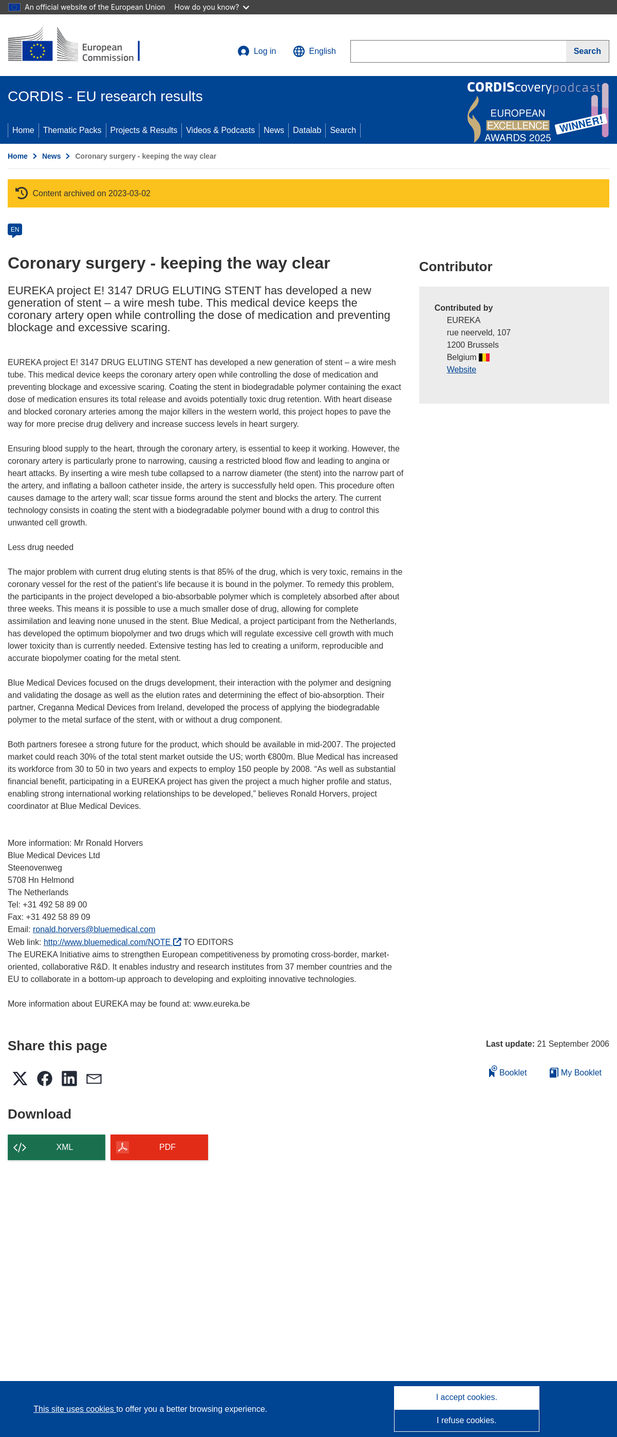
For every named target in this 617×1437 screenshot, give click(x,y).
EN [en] (15, 229)
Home (23, 130)
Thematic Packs (72, 130)
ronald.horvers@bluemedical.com (94, 929)
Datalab (307, 130)
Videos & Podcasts (220, 130)
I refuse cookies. (467, 1420)
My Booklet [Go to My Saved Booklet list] (576, 1072)
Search (343, 130)
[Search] (587, 51)
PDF (167, 1147)
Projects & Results (144, 130)
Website (462, 369)
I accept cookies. (466, 1397)
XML (65, 1147)
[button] (314, 51)
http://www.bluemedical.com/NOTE (112, 942)
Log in (256, 51)
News (274, 130)
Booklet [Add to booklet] (508, 1071)
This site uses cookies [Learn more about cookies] (74, 1409)
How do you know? (212, 7)
